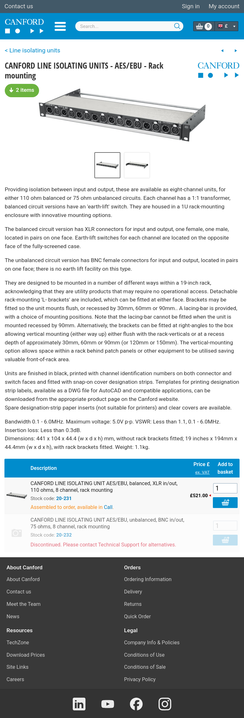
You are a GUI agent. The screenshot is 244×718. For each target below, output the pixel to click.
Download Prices (26, 655)
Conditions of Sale (145, 667)
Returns (133, 604)
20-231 (64, 498)
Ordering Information (148, 579)
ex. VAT (202, 472)
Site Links (18, 667)
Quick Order (137, 616)
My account (224, 6)
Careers (15, 679)
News (13, 616)
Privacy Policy (140, 679)
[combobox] (129, 26)
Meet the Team (24, 604)
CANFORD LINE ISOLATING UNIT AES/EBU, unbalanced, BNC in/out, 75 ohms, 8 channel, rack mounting (107, 523)
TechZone (18, 643)
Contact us (18, 6)
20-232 (64, 535)
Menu (60, 26)
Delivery (133, 592)
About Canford (23, 579)
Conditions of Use (144, 655)
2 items (22, 90)
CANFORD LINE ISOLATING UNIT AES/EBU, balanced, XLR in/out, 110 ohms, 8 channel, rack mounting (104, 486)
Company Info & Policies (152, 643)
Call (108, 507)
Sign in (191, 6)
